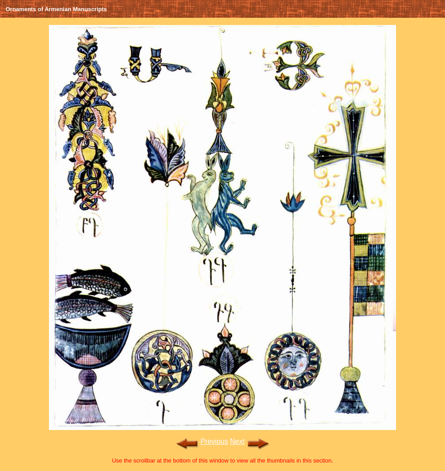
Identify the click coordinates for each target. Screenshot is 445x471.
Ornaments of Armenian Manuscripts (56, 9)
